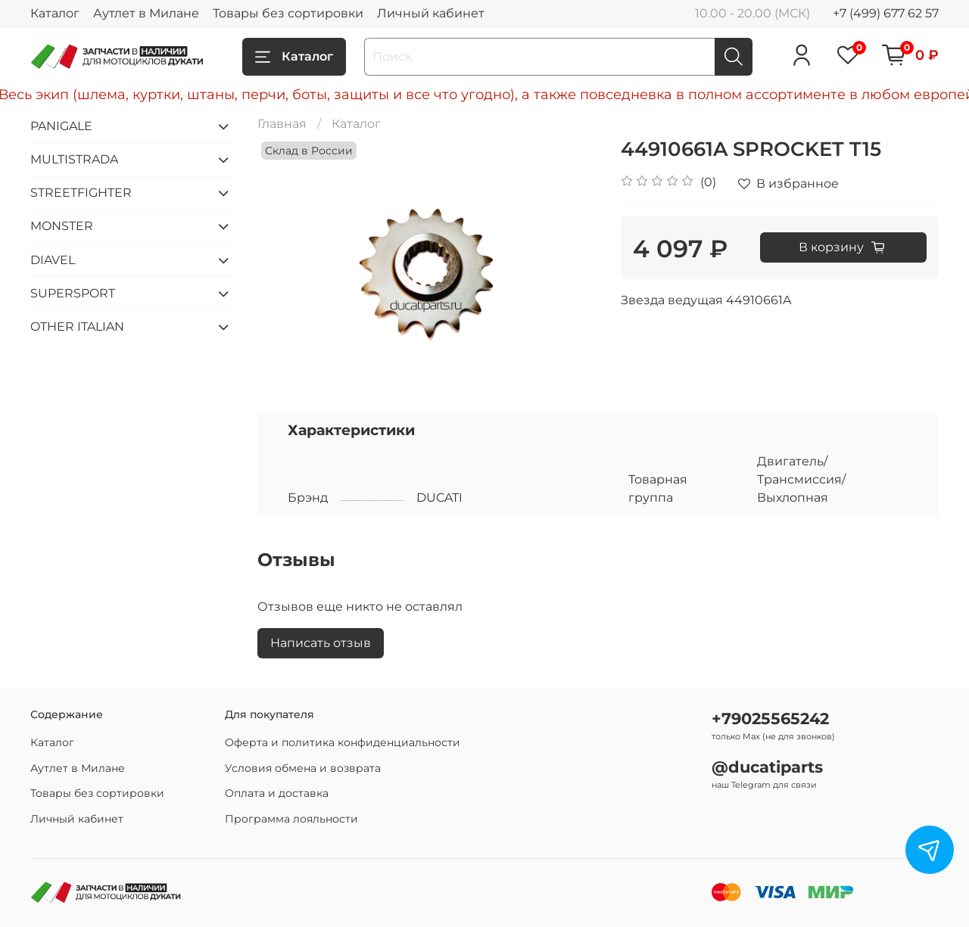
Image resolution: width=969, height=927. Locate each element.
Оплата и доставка (277, 793)
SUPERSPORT (72, 293)
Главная (282, 124)
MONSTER (61, 226)
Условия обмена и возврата (303, 768)
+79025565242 (770, 718)
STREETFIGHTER (81, 192)
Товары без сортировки (288, 13)
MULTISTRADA (74, 159)
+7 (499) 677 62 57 (886, 13)
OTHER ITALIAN (77, 326)
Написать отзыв (320, 643)
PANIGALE (61, 126)
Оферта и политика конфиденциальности (342, 742)
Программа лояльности (291, 819)
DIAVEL (52, 260)
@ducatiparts (767, 766)
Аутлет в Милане (146, 13)
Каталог (54, 13)
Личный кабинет (430, 13)
